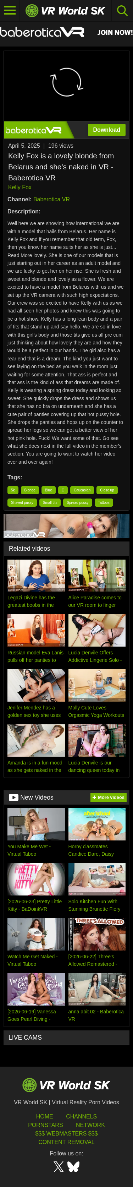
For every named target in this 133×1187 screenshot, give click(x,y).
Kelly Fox (20, 187)
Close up (107, 490)
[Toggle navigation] (10, 10)
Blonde (29, 490)
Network (90, 1125)
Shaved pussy (22, 503)
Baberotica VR (51, 199)
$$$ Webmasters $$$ (66, 1134)
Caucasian (82, 490)
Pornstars (45, 1125)
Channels (81, 1117)
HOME (44, 1117)
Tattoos (104, 503)
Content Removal (66, 1142)
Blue (48, 490)
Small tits (50, 503)
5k (13, 490)
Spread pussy (77, 503)
